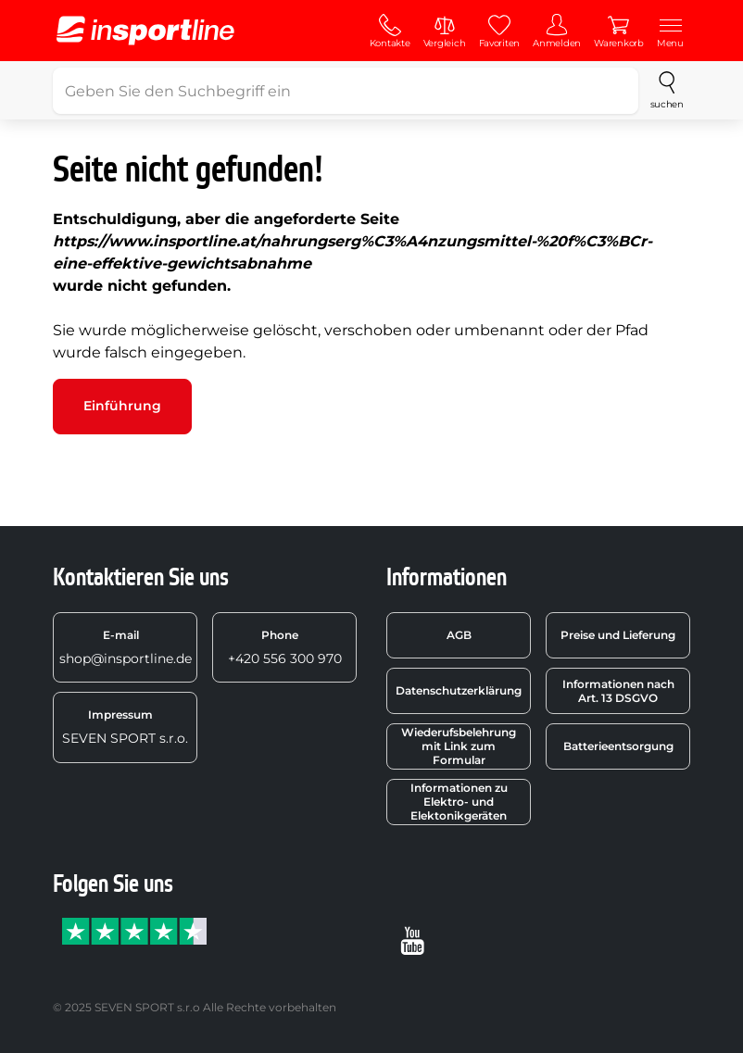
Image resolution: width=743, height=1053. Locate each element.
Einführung (122, 405)
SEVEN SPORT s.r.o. (125, 727)
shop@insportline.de (125, 647)
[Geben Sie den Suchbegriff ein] (345, 91)
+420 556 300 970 (285, 647)
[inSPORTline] (145, 30)
